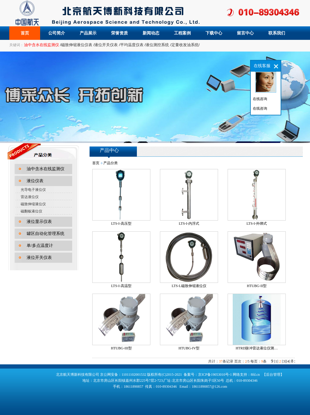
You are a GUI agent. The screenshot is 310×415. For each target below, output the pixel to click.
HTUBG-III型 (121, 348)
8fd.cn (255, 374)
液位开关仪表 (39, 257)
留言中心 (245, 33)
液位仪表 (35, 181)
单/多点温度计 (40, 245)
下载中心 (213, 33)
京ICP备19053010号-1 (215, 374)
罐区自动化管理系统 (45, 233)
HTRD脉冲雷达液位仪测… (257, 348)
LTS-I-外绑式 (257, 223)
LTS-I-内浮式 (189, 223)
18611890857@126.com (209, 386)
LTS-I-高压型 (121, 223)
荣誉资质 (119, 33)
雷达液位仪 (30, 197)
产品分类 (110, 163)
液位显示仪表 (39, 221)
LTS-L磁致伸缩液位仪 (189, 286)
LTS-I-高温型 (121, 286)
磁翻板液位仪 (31, 211)
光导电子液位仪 (33, 190)
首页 (25, 33)
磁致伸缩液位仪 (33, 204)
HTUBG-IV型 (189, 348)
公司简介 (56, 33)
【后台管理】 (273, 374)
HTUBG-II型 (256, 286)
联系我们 (276, 33)
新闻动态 (151, 33)
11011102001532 (134, 374)
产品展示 (88, 33)
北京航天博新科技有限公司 (77, 374)
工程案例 (182, 33)
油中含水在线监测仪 (45, 169)
